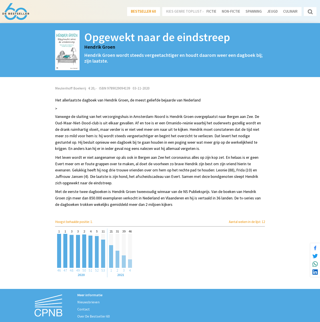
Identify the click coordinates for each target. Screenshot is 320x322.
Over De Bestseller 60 (93, 316)
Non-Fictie (231, 11)
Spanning (254, 11)
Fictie (211, 11)
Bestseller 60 (143, 11)
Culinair (290, 11)
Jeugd (272, 11)
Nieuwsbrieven (88, 302)
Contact (83, 309)
